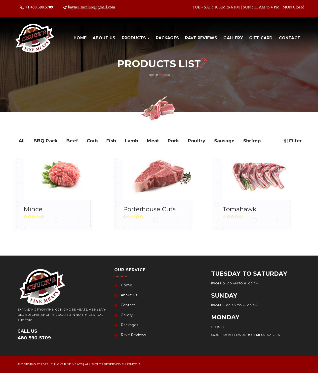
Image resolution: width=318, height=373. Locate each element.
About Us (104, 38)
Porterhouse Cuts (149, 209)
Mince (33, 209)
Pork (173, 141)
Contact (289, 38)
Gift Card (261, 38)
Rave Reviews (201, 38)
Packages (167, 38)
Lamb (131, 141)
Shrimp (252, 141)
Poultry (196, 141)
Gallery (233, 38)
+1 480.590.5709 (39, 7)
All (22, 141)
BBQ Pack (46, 141)
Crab (92, 141)
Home (80, 38)
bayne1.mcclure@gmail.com (91, 7)
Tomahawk (239, 209)
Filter (293, 141)
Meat (153, 141)
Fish (111, 141)
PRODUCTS (136, 38)
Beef (72, 141)
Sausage (224, 141)
